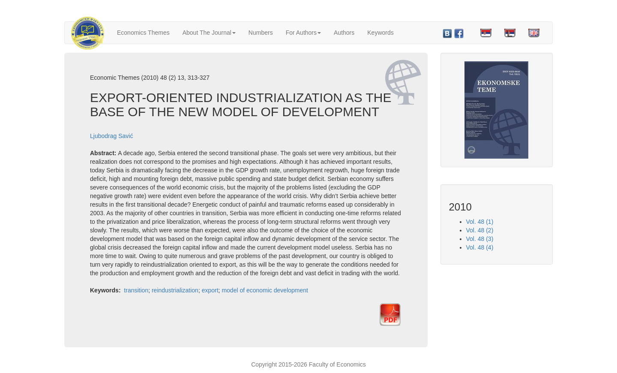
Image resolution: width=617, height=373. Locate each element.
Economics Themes (143, 32)
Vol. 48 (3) (480, 238)
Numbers (261, 32)
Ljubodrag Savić (111, 135)
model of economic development (265, 290)
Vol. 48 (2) (480, 230)
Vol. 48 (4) (480, 247)
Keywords (380, 32)
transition (136, 290)
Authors (344, 32)
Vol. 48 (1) (480, 221)
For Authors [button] (303, 32)
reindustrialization (175, 290)
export (210, 290)
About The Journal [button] (209, 32)
